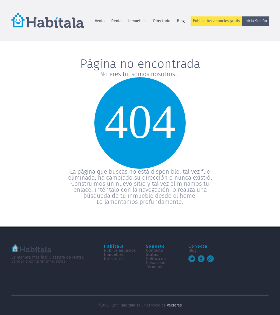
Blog (181, 21)
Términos (154, 267)
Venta (100, 21)
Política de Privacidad (156, 261)
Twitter (191, 258)
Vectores (174, 305)
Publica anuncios (120, 250)
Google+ (210, 258)
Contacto (154, 250)
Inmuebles (137, 21)
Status (152, 255)
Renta (116, 21)
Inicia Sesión (255, 21)
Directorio (161, 21)
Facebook (201, 258)
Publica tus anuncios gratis (216, 21)
